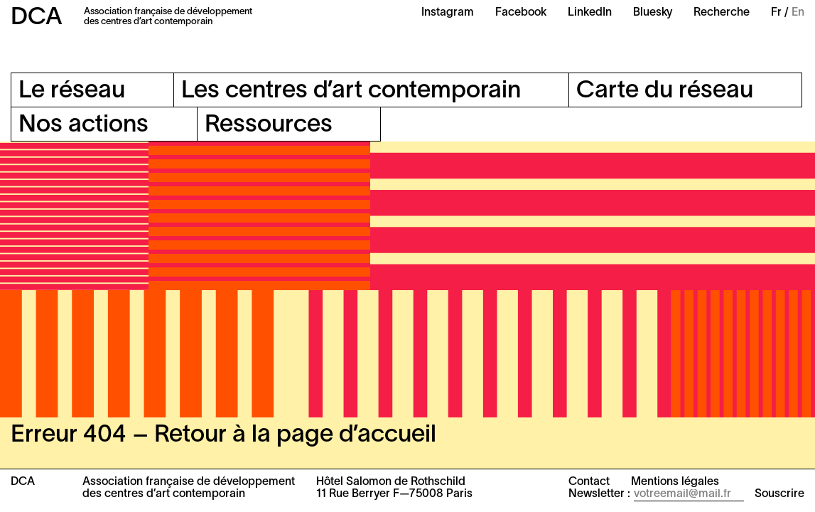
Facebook (520, 13)
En (798, 13)
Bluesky (652, 13)
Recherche (721, 13)
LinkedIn (590, 13)
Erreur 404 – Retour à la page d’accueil (223, 436)
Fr (776, 13)
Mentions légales (675, 482)
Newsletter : (599, 494)
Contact (589, 482)
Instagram (447, 13)
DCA (37, 18)
